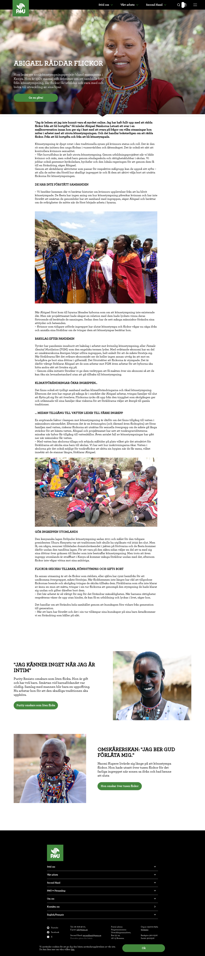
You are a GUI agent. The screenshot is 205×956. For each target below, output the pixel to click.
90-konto (144, 930)
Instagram (55, 941)
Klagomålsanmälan (59, 946)
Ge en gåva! (36, 97)
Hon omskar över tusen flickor (120, 786)
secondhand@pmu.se (92, 935)
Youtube (54, 928)
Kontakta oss (53, 907)
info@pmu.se (82, 930)
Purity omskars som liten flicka (36, 705)
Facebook (55, 932)
